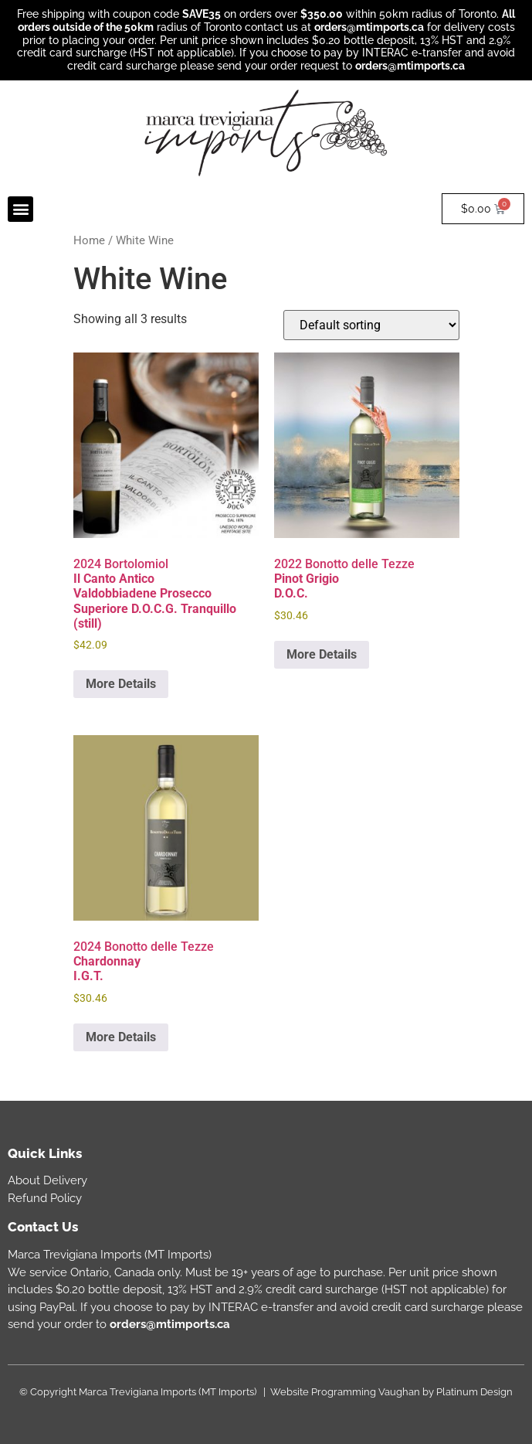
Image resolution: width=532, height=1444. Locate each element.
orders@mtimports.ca (369, 27)
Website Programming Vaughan (345, 1392)
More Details (121, 683)
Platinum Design (474, 1392)
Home (89, 240)
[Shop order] (371, 325)
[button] (20, 209)
